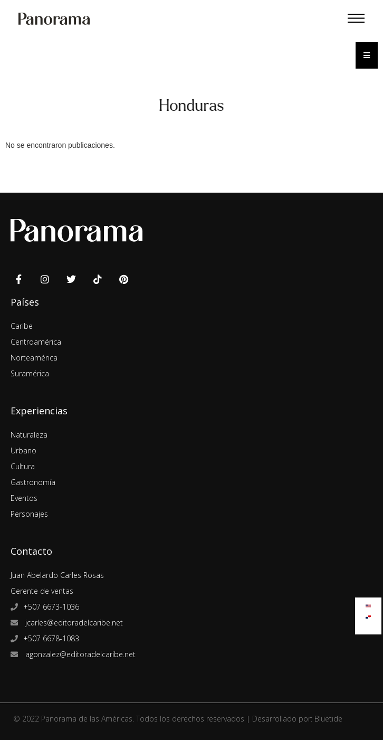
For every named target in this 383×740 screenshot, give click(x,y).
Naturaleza (29, 435)
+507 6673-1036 (51, 607)
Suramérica (30, 373)
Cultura (23, 466)
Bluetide (328, 719)
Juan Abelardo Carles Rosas (57, 575)
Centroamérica (36, 342)
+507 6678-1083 (51, 638)
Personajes (29, 514)
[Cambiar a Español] (368, 614)
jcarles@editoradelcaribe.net (73, 623)
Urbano (23, 450)
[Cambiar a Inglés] (368, 603)
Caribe (22, 326)
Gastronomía (33, 482)
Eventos (24, 498)
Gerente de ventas (42, 591)
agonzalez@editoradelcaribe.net (79, 654)
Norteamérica (34, 358)
